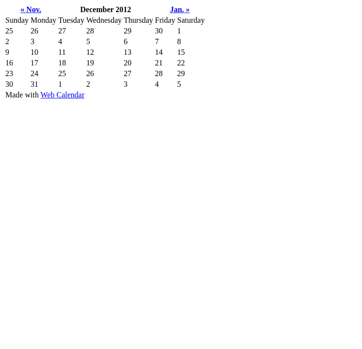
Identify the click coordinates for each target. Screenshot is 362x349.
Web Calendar (63, 95)
